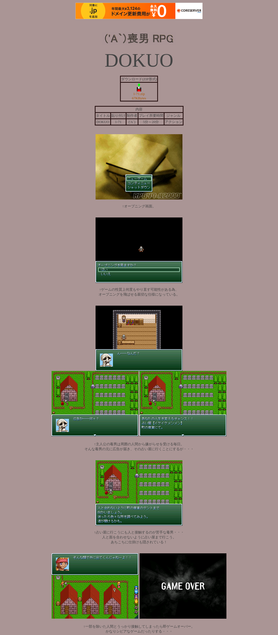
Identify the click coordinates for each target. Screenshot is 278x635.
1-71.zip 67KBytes (139, 84)
